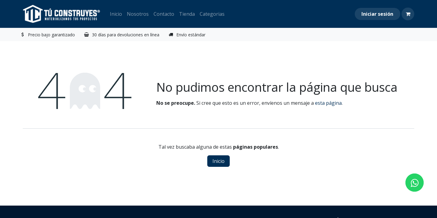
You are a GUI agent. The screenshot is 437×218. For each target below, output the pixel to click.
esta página (328, 103)
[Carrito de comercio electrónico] (407, 14)
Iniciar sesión (377, 14)
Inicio (218, 161)
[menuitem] (115, 14)
